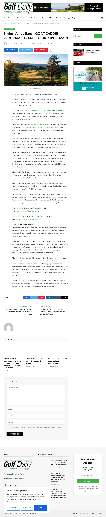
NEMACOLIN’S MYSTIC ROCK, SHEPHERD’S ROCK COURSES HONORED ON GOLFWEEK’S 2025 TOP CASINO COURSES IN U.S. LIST (59, 495)
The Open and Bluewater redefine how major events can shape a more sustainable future (52, 311)
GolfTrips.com (32, 513)
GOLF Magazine (45, 111)
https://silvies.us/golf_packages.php (25, 211)
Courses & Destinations (31, 18)
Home (10, 18)
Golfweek (27, 111)
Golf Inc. (57, 111)
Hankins (46, 125)
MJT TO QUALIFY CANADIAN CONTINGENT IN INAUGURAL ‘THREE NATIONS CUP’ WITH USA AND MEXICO (13, 363)
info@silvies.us (21, 219)
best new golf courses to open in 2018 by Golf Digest (40, 127)
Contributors (84, 513)
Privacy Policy (93, 488)
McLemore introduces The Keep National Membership (58, 361)
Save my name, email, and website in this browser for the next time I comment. (36, 428)
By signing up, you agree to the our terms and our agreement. (87, 489)
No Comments (42, 44)
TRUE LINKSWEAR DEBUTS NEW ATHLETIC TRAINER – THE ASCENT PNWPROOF (59, 463)
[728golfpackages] (68, 11)
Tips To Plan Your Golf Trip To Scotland (93, 51)
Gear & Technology (63, 18)
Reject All (27, 508)
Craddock (36, 125)
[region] (27, 500)
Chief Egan (37, 147)
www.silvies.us (37, 219)
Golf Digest (35, 111)
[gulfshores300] (87, 91)
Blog (73, 18)
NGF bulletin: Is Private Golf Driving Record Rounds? (34, 361)
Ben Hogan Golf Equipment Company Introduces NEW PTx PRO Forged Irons (19, 311)
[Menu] (4, 17)
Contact (92, 513)
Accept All (40, 508)
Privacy (100, 513)
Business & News (48, 18)
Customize (13, 508)
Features (18, 18)
